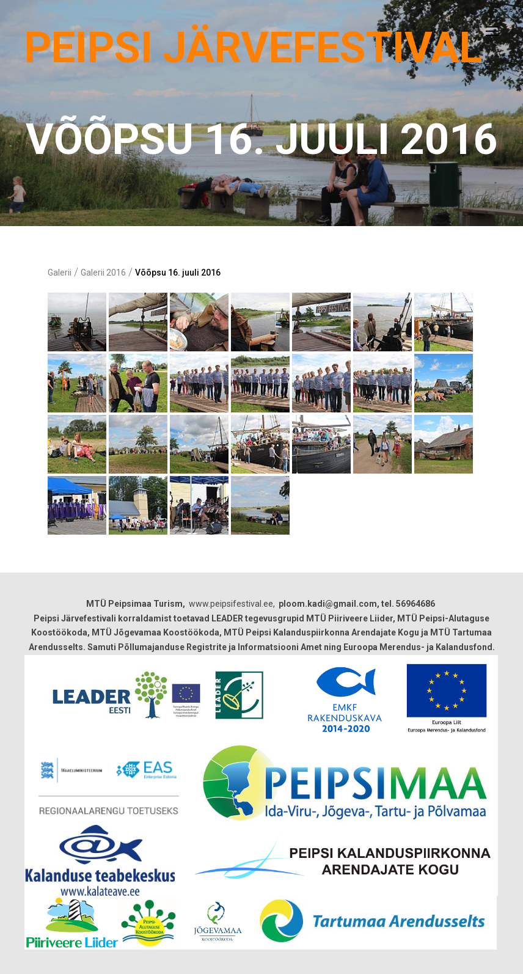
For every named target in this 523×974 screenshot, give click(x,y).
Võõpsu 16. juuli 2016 (178, 272)
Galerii (59, 272)
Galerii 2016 (103, 272)
